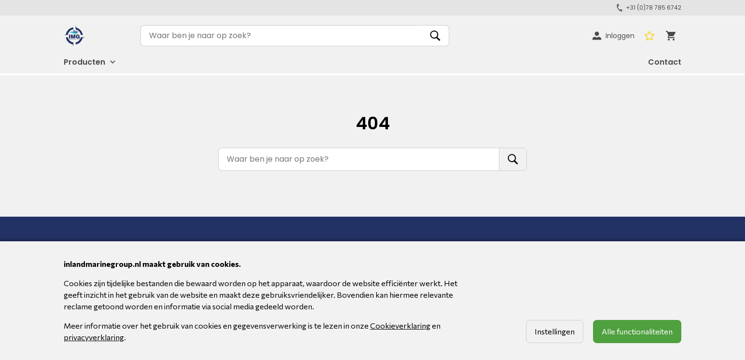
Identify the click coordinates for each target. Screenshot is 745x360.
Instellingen (555, 331)
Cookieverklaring (400, 325)
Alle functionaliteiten (637, 331)
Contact (664, 62)
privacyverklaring (94, 337)
